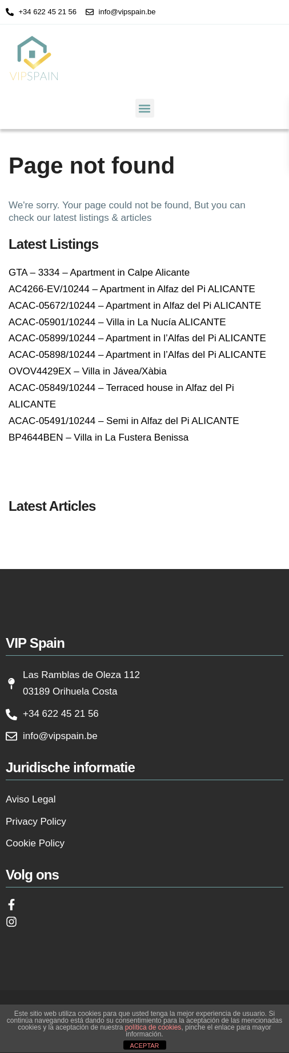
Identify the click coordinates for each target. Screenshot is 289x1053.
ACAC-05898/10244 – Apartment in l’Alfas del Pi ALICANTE (137, 354)
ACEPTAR (144, 1045)
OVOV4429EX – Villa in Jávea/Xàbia (88, 371)
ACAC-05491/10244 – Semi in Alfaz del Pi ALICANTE (124, 420)
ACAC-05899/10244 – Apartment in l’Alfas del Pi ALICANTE (137, 338)
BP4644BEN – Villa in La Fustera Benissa (98, 437)
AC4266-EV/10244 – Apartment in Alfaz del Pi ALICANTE (132, 289)
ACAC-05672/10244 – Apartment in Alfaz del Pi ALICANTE (135, 305)
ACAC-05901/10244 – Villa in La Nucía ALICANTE (117, 322)
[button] (144, 108)
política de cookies (153, 1027)
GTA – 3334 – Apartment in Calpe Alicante (99, 272)
